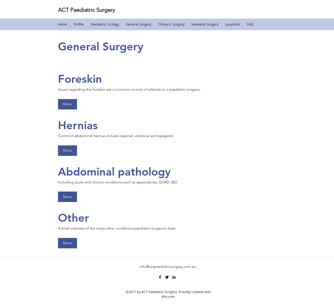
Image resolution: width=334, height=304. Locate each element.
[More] (67, 104)
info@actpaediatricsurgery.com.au (168, 266)
